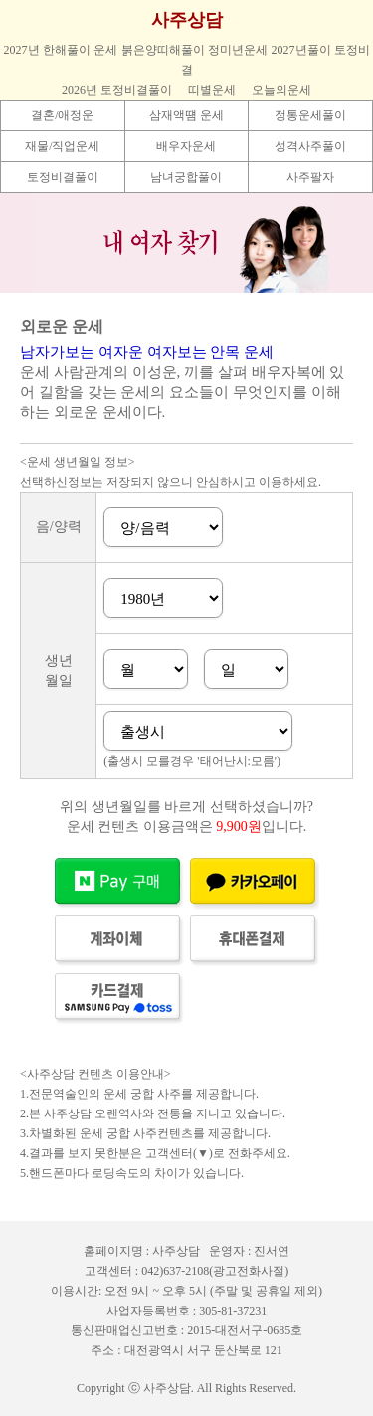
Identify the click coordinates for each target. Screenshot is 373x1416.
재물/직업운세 (62, 146)
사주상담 (187, 20)
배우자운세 (186, 146)
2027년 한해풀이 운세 (60, 50)
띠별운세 (212, 90)
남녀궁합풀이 (186, 177)
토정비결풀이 (62, 177)
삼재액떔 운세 (186, 115)
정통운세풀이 (310, 115)
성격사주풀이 (310, 146)
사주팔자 (310, 177)
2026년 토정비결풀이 (117, 90)
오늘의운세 (281, 90)
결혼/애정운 (62, 115)
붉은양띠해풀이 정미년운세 (194, 50)
